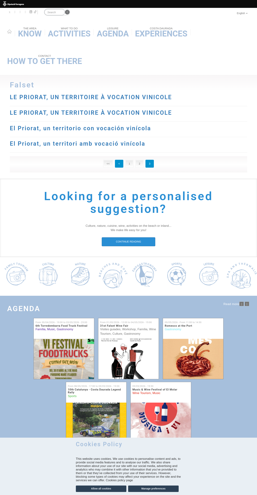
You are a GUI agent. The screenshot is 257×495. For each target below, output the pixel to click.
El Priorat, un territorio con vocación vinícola (81, 128)
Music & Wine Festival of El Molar (154, 389)
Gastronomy (65, 329)
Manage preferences (153, 488)
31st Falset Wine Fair (114, 325)
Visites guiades (110, 329)
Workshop (129, 329)
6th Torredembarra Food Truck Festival (61, 325)
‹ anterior (241, 304)
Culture (117, 333)
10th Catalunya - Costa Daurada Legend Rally (94, 391)
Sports (72, 396)
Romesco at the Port (178, 325)
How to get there (44, 60)
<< (108, 163)
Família (41, 329)
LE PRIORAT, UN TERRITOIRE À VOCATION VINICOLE (91, 97)
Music (51, 329)
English (242, 13)
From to (61, 322)
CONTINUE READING (128, 241)
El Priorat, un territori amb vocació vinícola (78, 143)
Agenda (24, 308)
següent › (247, 304)
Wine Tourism (141, 393)
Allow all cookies (101, 488)
